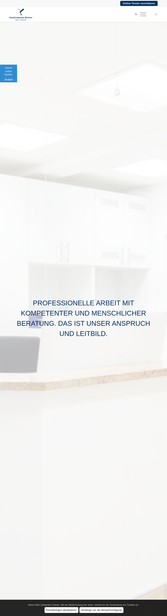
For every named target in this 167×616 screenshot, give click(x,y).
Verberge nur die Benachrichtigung (101, 610)
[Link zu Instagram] (155, 14)
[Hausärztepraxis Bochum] (21, 14)
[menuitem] (134, 14)
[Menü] (141, 14)
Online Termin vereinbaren (139, 3)
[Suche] (134, 14)
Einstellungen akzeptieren (61, 610)
